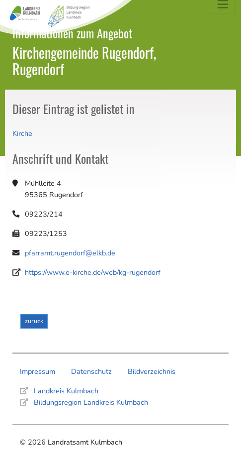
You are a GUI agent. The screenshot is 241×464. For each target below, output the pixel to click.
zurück (34, 321)
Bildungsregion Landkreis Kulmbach (91, 402)
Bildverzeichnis (151, 371)
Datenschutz (91, 371)
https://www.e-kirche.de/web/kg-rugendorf (93, 272)
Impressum (37, 371)
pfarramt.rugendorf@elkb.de (70, 253)
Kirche (22, 133)
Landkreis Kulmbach (66, 391)
